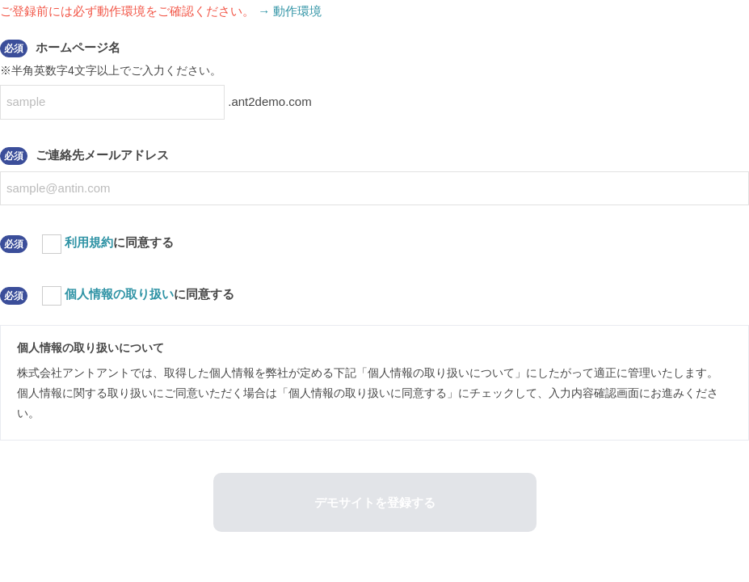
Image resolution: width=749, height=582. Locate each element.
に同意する (119, 242)
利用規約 (89, 242)
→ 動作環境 (290, 11)
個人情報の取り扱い (119, 294)
